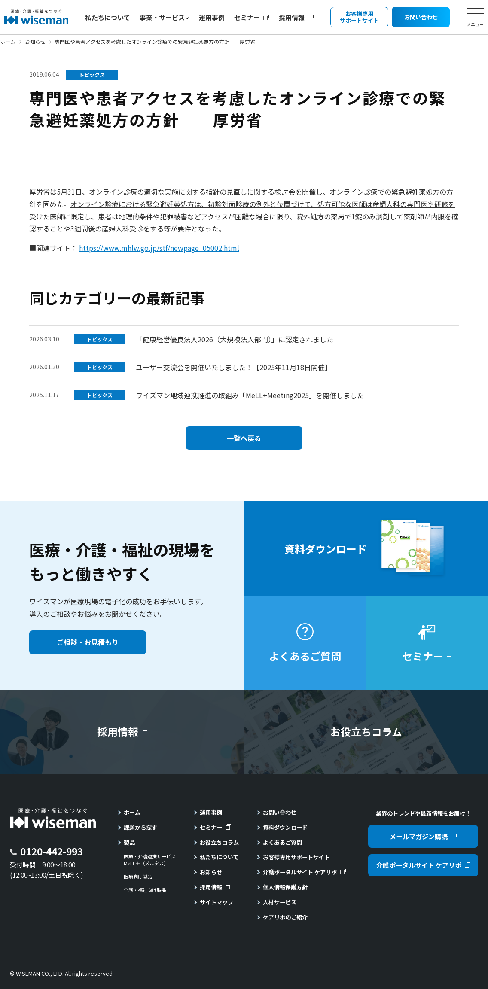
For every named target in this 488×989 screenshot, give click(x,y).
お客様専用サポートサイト (296, 857)
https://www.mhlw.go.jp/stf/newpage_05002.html (159, 248)
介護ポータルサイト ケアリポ (300, 872)
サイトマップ (216, 902)
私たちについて (107, 17)
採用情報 (292, 17)
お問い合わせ (279, 812)
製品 (129, 842)
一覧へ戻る (244, 438)
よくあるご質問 (282, 842)
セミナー (247, 17)
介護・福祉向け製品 (145, 890)
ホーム (7, 41)
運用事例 (212, 17)
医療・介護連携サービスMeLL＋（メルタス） (150, 860)
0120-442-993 (51, 851)
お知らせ (35, 41)
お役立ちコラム (219, 842)
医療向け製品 (138, 876)
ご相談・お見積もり (88, 642)
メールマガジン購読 (419, 836)
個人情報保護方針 (285, 887)
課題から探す (140, 827)
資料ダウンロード (285, 827)
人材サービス (279, 902)
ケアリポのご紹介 (285, 917)
